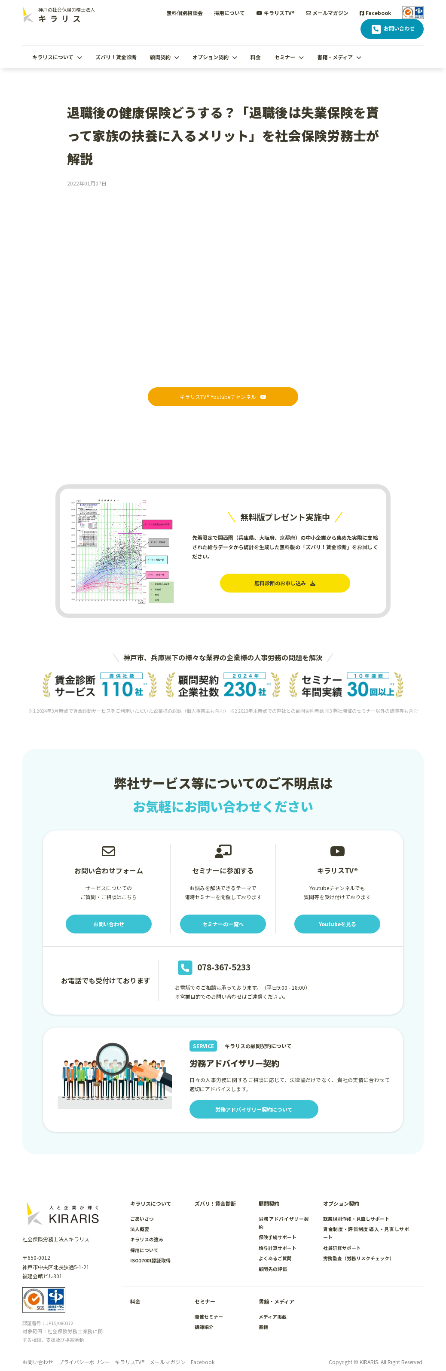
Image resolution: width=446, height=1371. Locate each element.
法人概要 (139, 1228)
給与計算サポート (277, 1247)
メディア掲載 (273, 1316)
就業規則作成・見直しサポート (356, 1218)
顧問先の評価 (273, 1268)
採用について (229, 12)
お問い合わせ (392, 29)
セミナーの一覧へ (223, 923)
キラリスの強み (146, 1239)
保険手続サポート (277, 1237)
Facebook (375, 12)
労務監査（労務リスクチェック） (358, 1258)
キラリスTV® (276, 12)
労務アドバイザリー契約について (254, 1109)
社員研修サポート (342, 1247)
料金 (255, 57)
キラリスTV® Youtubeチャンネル (223, 396)
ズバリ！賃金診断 (116, 57)
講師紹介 (204, 1326)
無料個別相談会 (185, 12)
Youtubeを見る (337, 923)
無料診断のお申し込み (284, 583)
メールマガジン (327, 12)
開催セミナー (209, 1316)
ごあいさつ (142, 1218)
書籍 (263, 1326)
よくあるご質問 (275, 1258)
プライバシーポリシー (84, 1361)
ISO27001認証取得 (150, 1260)
